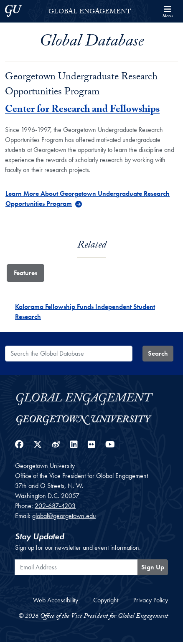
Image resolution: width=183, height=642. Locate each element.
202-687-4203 (55, 505)
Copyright (105, 600)
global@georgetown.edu (64, 515)
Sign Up (152, 567)
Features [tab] (25, 272)
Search (158, 353)
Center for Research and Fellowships (82, 110)
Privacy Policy (150, 600)
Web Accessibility (55, 600)
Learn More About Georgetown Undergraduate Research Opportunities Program (87, 198)
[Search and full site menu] (167, 11)
